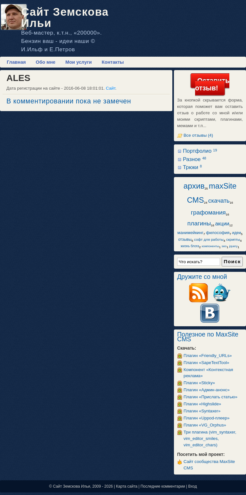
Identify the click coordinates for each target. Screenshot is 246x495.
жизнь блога (190, 246)
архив (194, 186)
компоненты (210, 246)
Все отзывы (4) (198, 135)
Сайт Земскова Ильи (65, 17)
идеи (236, 233)
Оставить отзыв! (212, 84)
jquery (233, 246)
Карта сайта (126, 486)
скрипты (233, 239)
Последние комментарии (163, 486)
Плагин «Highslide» (202, 404)
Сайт (110, 88)
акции (222, 223)
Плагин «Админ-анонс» (207, 389)
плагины (199, 223)
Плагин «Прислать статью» (210, 396)
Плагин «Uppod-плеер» (207, 418)
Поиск (232, 261)
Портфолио (200, 151)
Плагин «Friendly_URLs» (208, 355)
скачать (219, 200)
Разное (194, 159)
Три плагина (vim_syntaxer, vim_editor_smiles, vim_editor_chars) (210, 438)
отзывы (184, 239)
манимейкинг (190, 232)
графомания (208, 212)
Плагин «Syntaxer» (202, 411)
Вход (192, 486)
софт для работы (209, 239)
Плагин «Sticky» (199, 382)
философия (218, 232)
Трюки (192, 167)
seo (224, 246)
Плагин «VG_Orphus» (205, 425)
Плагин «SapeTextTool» (206, 362)
